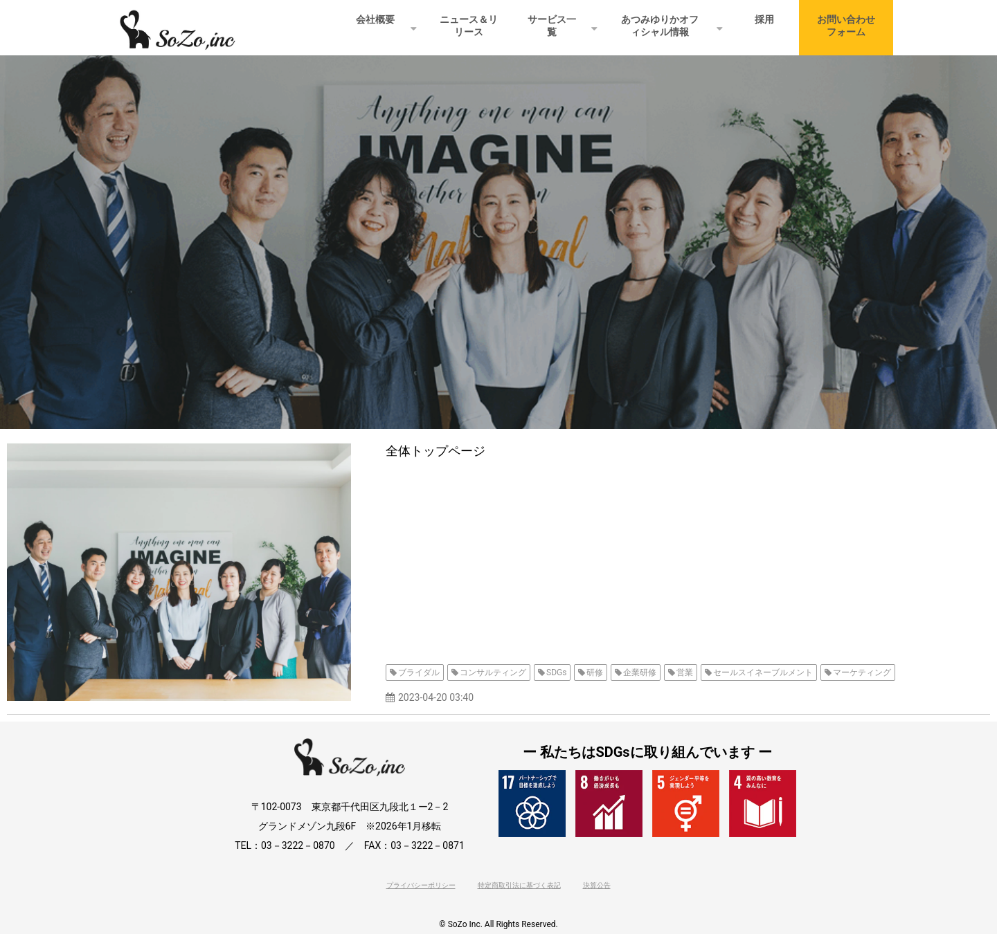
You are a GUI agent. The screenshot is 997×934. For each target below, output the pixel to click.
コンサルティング (493, 672)
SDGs (556, 672)
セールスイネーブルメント (763, 672)
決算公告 (597, 885)
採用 (764, 19)
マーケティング (862, 672)
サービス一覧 (552, 25)
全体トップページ (435, 450)
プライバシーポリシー (421, 885)
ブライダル (419, 672)
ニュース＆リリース (469, 25)
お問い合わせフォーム (846, 25)
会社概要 (375, 19)
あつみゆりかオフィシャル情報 (660, 25)
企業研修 (639, 672)
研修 (594, 672)
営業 (684, 672)
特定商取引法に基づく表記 (519, 885)
